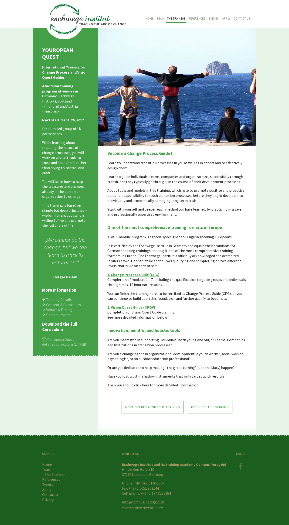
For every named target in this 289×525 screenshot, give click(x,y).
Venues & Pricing (59, 309)
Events (214, 18)
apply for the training (209, 407)
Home (149, 18)
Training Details (59, 299)
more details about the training (152, 407)
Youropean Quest (86, 14)
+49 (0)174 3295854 (156, 493)
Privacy (48, 499)
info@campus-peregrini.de (143, 502)
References (197, 18)
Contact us (242, 18)
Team (160, 18)
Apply (226, 18)
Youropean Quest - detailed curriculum (64, 342)
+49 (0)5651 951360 (149, 483)
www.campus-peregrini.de (142, 507)
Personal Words (58, 314)
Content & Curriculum (63, 304)
